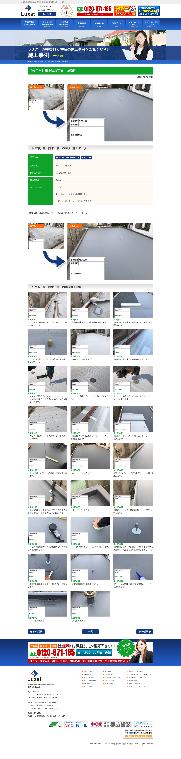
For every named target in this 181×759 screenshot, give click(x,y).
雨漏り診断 (133, 680)
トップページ (88, 672)
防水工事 (60, 157)
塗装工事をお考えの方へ (29, 23)
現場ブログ (116, 23)
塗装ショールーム (90, 680)
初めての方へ (88, 675)
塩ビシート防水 (72, 157)
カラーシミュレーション (138, 686)
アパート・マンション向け (138, 677)
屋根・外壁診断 (134, 683)
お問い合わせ (109, 683)
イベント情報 (109, 680)
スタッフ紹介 (88, 686)
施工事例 (107, 672)
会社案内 (86, 683)
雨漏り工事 (86, 157)
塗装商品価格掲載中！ (64, 23)
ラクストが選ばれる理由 (47, 23)
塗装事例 (82, 23)
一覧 (90, 631)
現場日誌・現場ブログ (112, 677)
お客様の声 (99, 23)
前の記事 (143, 631)
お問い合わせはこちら (151, 23)
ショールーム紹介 (134, 23)
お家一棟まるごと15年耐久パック (141, 675)
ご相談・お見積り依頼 (96, 652)
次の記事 (37, 631)
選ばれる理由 (88, 677)
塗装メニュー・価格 (136, 672)
